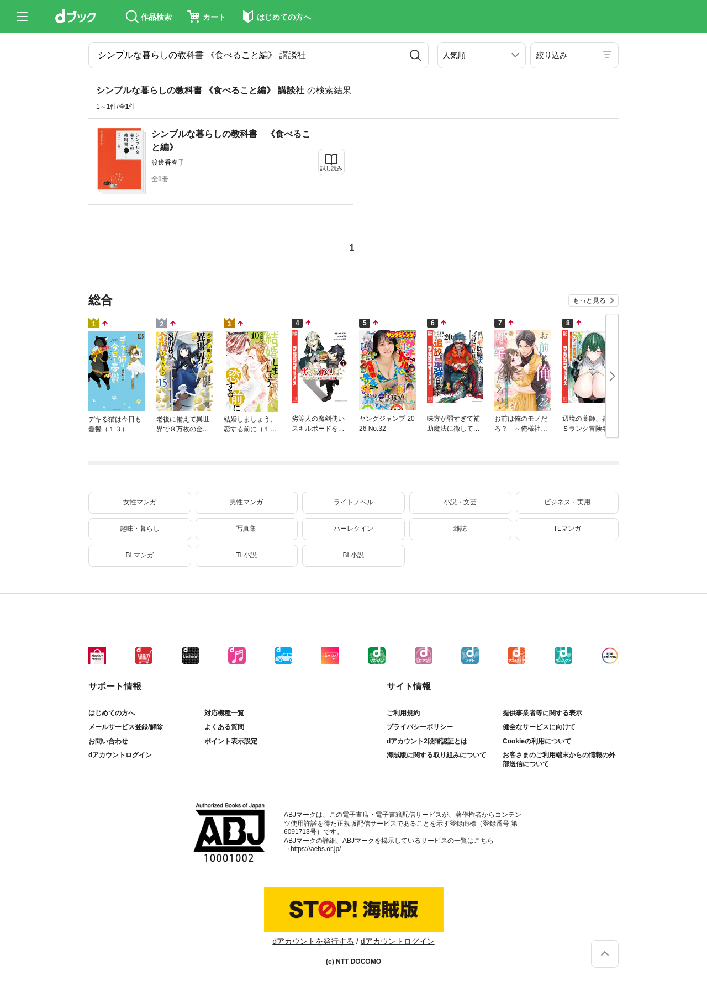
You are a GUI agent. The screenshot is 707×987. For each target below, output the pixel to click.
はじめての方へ (111, 713)
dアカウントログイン (120, 755)
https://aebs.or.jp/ (316, 849)
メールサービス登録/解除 (125, 727)
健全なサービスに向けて (539, 727)
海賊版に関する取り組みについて (436, 755)
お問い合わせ (108, 741)
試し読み (331, 168)
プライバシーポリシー (420, 727)
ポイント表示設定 (230, 741)
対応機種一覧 (224, 713)
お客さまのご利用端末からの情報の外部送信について (559, 759)
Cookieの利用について (537, 741)
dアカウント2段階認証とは (427, 741)
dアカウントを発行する (313, 941)
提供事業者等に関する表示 (542, 713)
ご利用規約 (403, 713)
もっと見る (589, 300)
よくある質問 (224, 727)
